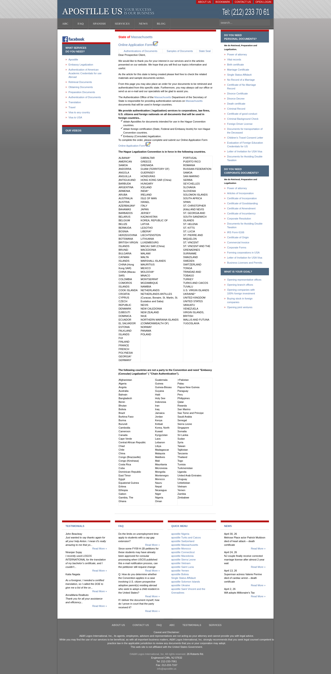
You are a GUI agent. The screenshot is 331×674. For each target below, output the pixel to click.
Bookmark (222, 1)
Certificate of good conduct (242, 113)
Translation (74, 102)
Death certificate (236, 103)
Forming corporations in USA (243, 252)
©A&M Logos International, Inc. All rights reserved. (158, 654)
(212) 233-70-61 (246, 12)
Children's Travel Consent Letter (245, 137)
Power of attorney (237, 54)
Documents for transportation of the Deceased (245, 131)
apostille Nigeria (180, 533)
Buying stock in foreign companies (240, 300)
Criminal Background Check (242, 118)
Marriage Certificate (238, 69)
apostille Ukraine (180, 585)
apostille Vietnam (181, 563)
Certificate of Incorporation (242, 198)
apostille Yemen (180, 570)
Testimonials (192, 625)
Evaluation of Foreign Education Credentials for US (245, 144)
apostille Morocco (181, 548)
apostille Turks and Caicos (186, 537)
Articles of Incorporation (240, 193)
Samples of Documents (180, 51)
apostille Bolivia (180, 574)
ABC (172, 625)
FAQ (159, 625)
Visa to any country (79, 112)
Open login (263, 1)
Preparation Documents (81, 92)
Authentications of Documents (140, 51)
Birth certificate (235, 64)
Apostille (73, 59)
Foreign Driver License (240, 123)
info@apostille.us (166, 668)
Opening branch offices (240, 284)
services (215, 625)
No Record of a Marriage (241, 79)
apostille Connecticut (183, 552)
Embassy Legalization (80, 64)
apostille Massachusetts (184, 544)
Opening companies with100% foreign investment (241, 291)
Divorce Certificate (237, 93)
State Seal (205, 51)
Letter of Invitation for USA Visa (244, 151)
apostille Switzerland (182, 541)
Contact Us (243, 1)
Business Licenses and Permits (244, 262)
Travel (71, 107)
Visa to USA (75, 117)
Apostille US (109, 11)
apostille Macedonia (182, 556)
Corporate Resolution (239, 218)
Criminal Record (236, 108)
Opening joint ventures (239, 307)
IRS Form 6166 (235, 232)
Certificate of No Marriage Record (241, 86)
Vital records (234, 59)
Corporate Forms (236, 247)
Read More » (99, 548)
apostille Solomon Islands (185, 581)
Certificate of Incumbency (241, 213)
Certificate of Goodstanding (242, 203)
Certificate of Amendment (241, 208)
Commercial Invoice (238, 242)
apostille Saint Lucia (182, 567)
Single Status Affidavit (239, 74)
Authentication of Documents (84, 97)
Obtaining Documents (80, 87)
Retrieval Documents (80, 82)
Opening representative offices (244, 279)
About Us (204, 1)
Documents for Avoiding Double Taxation (245, 158)
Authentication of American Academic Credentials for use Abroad (85, 73)
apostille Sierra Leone (183, 559)
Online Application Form (138, 45)
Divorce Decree (236, 98)
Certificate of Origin (238, 237)
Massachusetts (141, 37)
